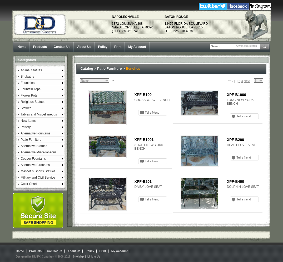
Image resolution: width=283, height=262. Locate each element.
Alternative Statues (34, 146)
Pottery (26, 127)
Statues (26, 108)
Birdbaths (27, 76)
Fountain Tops (31, 89)
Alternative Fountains (36, 133)
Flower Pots (29, 95)
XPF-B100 (143, 95)
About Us (84, 47)
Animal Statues (31, 70)
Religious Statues (33, 102)
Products (40, 47)
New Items (28, 121)
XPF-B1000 (236, 95)
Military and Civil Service (38, 177)
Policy (102, 47)
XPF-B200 (235, 140)
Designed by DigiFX (28, 256)
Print (117, 47)
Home (22, 47)
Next (247, 81)
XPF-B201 (143, 181)
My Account (137, 47)
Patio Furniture (31, 140)
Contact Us (62, 47)
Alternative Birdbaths (35, 165)
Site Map (78, 256)
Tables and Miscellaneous (39, 114)
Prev (230, 81)
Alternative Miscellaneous (39, 152)
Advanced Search (246, 45)
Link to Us (93, 256)
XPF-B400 (235, 181)
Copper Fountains (33, 158)
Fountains (28, 83)
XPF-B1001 (144, 140)
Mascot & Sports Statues (38, 171)
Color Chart (29, 184)
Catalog (87, 68)
